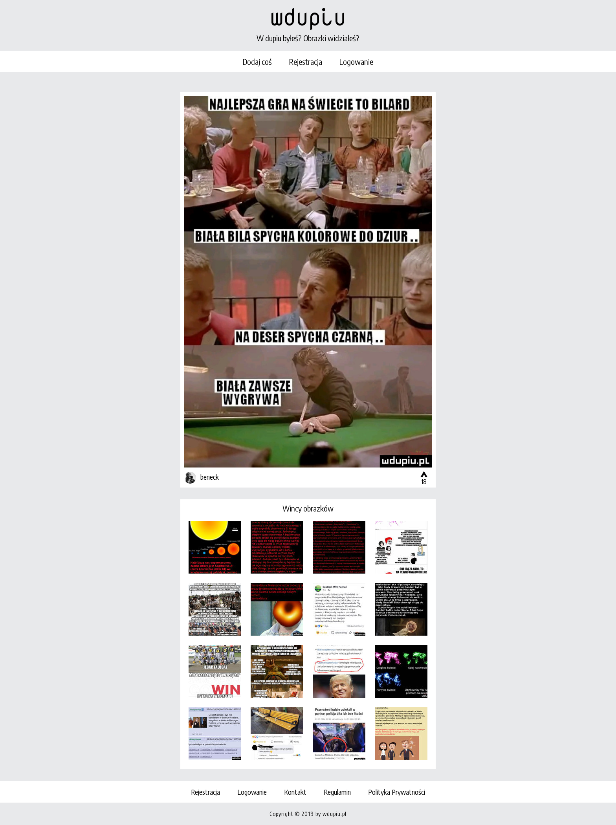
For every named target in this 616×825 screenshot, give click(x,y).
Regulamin (337, 791)
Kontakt (295, 791)
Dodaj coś (257, 61)
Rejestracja (305, 61)
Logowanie (356, 61)
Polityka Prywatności (396, 791)
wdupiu (308, 16)
